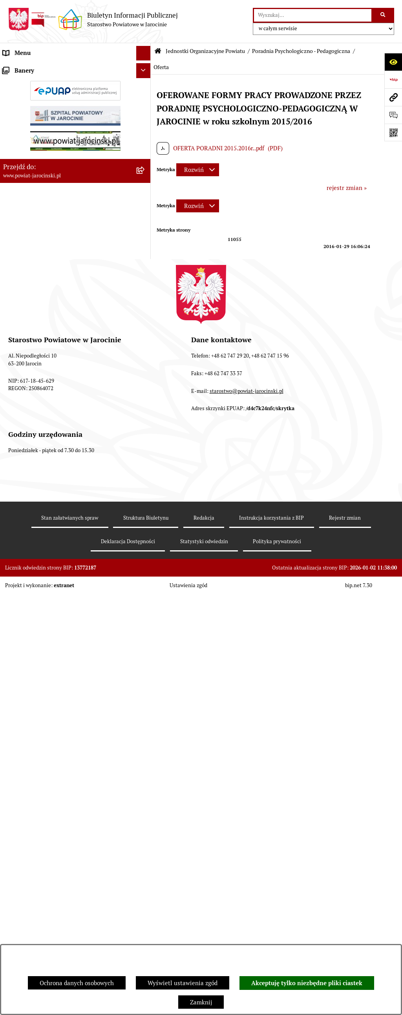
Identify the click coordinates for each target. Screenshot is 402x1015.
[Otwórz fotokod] (393, 132)
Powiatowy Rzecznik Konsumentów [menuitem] (50, 722)
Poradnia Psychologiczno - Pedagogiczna (301, 51)
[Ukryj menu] (143, 53)
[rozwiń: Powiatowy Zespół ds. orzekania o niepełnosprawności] (145, 171)
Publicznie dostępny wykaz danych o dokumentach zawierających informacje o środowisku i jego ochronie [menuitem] (58, 745)
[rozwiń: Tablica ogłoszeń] (145, 610)
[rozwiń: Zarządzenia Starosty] (145, 83)
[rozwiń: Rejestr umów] (145, 663)
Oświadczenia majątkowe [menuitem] (37, 677)
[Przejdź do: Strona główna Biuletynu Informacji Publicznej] (157, 51)
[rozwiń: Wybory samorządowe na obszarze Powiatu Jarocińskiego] (145, 769)
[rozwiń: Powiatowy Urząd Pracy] (145, 132)
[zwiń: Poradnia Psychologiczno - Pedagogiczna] (145, 220)
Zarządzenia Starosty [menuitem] (31, 82)
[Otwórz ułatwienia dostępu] (393, 62)
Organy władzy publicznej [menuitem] (37, 67)
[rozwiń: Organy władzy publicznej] (145, 68)
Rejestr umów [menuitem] (21, 663)
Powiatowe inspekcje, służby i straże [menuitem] (51, 536)
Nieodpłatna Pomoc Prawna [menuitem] (40, 792)
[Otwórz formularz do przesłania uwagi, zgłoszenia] (393, 115)
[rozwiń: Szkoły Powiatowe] (145, 200)
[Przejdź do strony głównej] (93, 19)
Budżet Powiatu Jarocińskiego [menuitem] (43, 551)
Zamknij (201, 1002)
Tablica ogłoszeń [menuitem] (25, 610)
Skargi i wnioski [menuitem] (24, 595)
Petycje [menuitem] (13, 807)
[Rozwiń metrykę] (197, 169)
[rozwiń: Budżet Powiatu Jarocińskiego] (145, 552)
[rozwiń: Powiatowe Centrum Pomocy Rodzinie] (145, 151)
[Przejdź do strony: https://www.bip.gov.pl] (393, 79)
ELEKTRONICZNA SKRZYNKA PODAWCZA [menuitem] (60, 707)
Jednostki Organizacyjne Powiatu (205, 51)
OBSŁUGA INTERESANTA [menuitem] (36, 692)
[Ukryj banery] (143, 825)
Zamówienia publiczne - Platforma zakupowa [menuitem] (63, 624)
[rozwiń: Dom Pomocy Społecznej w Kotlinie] (145, 517)
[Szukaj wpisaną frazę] (383, 15)
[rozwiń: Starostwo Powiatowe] (145, 97)
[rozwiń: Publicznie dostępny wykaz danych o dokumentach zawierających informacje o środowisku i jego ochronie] (145, 737)
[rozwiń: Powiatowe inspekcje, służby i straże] (145, 537)
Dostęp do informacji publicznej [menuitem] (45, 580)
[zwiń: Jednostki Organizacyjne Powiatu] (145, 112)
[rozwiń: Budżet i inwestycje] (145, 418)
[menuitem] (75, 131)
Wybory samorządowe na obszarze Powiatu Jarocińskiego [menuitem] (60, 773)
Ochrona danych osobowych (77, 983)
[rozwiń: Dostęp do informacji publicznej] (145, 581)
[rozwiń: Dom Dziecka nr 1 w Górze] (145, 477)
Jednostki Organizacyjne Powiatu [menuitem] (47, 111)
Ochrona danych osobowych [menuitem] (40, 566)
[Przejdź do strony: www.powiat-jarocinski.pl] (393, 97)
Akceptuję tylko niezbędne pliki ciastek (306, 983)
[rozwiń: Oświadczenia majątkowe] (145, 678)
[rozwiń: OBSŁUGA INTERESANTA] (145, 693)
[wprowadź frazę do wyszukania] (313, 15)
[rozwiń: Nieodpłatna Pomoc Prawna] (145, 793)
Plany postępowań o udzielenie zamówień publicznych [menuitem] (59, 644)
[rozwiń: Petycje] (145, 807)
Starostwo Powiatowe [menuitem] (31, 97)
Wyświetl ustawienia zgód (182, 983)
